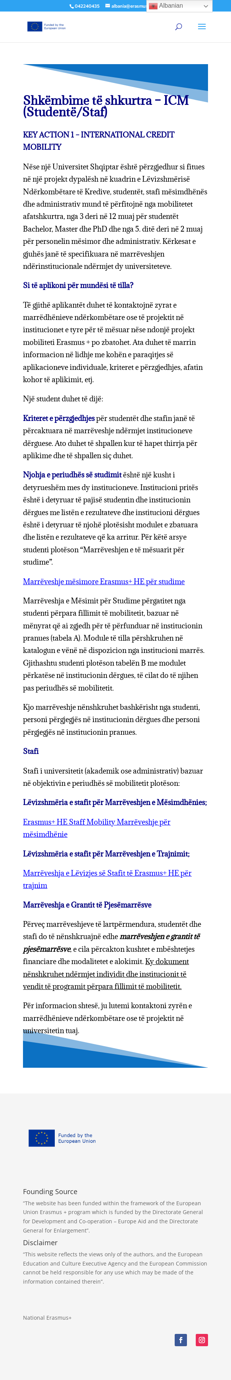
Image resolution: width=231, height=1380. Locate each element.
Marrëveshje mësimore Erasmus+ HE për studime (104, 581)
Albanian (166, 6)
